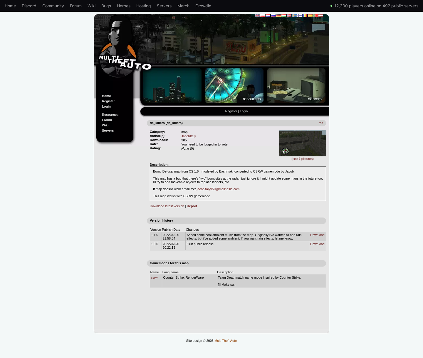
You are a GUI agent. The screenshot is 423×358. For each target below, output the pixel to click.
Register (108, 101)
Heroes (123, 5)
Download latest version (167, 206)
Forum (76, 5)
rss (321, 123)
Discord (29, 5)
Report (192, 206)
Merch (183, 5)
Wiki (91, 5)
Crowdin (203, 5)
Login (106, 106)
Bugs (106, 5)
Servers (164, 5)
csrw (154, 277)
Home (10, 5)
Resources (110, 114)
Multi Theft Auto (225, 340)
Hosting (143, 5)
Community (53, 5)
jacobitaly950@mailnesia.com (218, 189)
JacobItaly (188, 136)
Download (317, 235)
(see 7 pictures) (302, 156)
